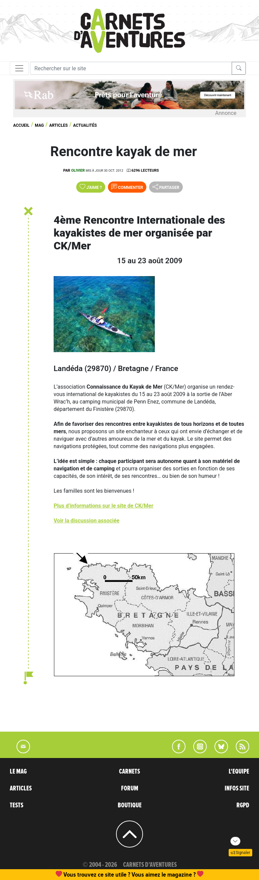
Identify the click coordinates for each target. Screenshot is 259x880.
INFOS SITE (237, 788)
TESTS (16, 805)
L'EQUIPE (239, 771)
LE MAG (18, 771)
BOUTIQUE (130, 805)
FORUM (129, 788)
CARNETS (129, 771)
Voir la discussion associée (86, 520)
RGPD (242, 805)
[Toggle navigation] (19, 68)
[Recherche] (131, 68)
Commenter (127, 187)
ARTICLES (21, 788)
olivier (78, 170)
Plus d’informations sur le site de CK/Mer (103, 506)
